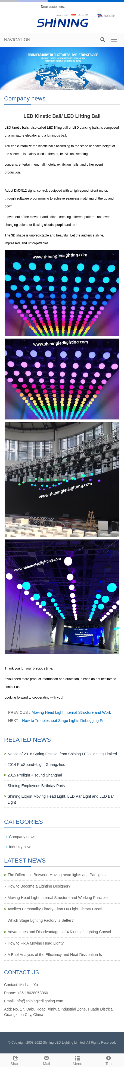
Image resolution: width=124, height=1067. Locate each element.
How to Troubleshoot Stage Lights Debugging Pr (63, 720)
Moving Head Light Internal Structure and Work (71, 712)
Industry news (20, 847)
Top (108, 1060)
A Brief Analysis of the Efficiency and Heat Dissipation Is (55, 954)
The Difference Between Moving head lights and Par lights (57, 875)
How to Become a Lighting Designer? (39, 886)
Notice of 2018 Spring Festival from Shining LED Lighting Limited (62, 754)
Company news (22, 837)
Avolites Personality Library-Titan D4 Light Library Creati (55, 909)
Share (15, 1060)
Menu (77, 1060)
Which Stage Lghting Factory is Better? (41, 920)
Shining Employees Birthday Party (36, 786)
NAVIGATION (17, 39)
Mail (46, 1060)
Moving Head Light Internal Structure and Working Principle (58, 897)
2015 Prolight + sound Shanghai (35, 775)
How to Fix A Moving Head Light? (36, 943)
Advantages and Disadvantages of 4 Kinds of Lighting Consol (59, 932)
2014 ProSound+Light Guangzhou (36, 764)
